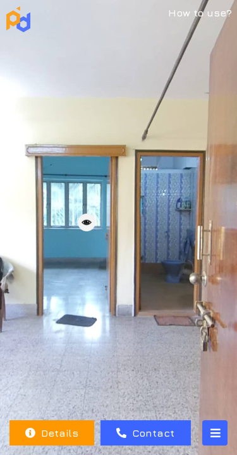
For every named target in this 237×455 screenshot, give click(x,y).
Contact (145, 433)
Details (51, 433)
